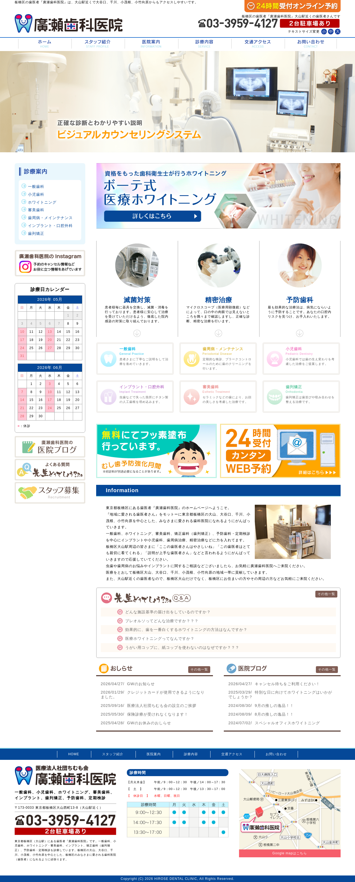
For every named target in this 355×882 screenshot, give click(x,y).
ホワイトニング (42, 202)
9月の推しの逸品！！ (261, 705)
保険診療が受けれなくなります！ (144, 714)
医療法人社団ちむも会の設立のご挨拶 (148, 705)
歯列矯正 (36, 233)
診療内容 (204, 44)
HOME (44, 44)
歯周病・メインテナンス (50, 218)
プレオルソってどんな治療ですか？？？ (162, 621)
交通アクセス (258, 44)
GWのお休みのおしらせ (136, 723)
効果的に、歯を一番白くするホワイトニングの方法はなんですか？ (186, 629)
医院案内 (151, 44)
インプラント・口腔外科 (50, 225)
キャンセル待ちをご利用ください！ (274, 684)
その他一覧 (326, 594)
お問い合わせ (311, 44)
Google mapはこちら (289, 853)
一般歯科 (36, 186)
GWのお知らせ (128, 684)
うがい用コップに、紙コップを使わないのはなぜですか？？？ (182, 647)
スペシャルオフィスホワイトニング (274, 723)
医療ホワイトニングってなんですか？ (159, 638)
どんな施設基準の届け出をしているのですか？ (168, 612)
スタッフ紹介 (98, 44)
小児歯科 (36, 194)
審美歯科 (36, 210)
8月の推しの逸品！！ (261, 714)
